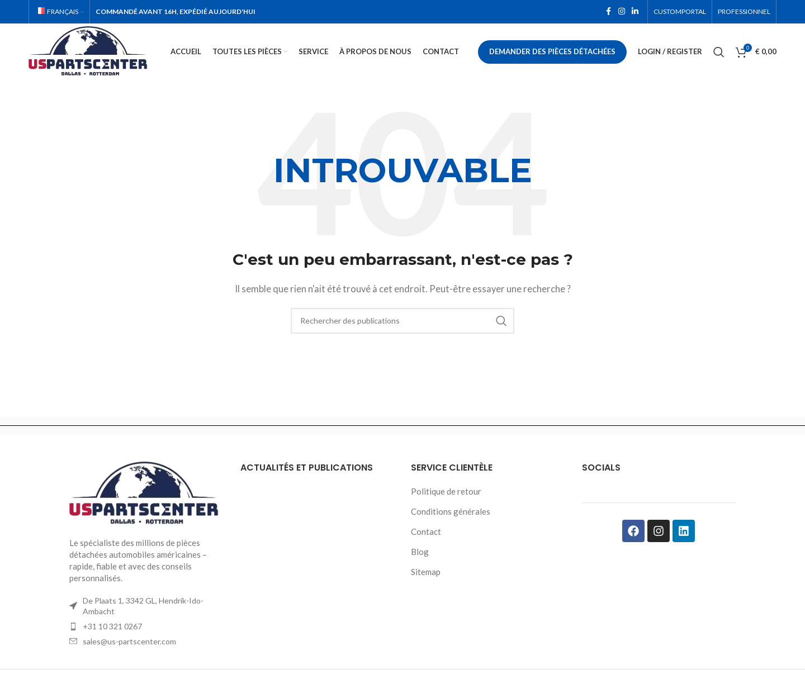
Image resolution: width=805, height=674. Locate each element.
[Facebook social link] (608, 12)
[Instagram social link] (621, 12)
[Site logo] (93, 51)
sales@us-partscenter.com (129, 643)
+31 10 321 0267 (112, 628)
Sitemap (426, 573)
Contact (426, 533)
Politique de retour (446, 493)
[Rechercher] (719, 53)
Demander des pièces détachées (552, 52)
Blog (420, 553)
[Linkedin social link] (635, 12)
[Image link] (146, 495)
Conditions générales (450, 513)
